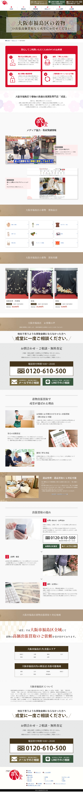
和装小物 (28, 782)
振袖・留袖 (29, 778)
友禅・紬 (28, 780)
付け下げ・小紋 (65, 778)
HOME (28, 772)
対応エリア (37, 774)
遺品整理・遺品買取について (60, 495)
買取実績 (29, 774)
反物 (62, 780)
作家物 (63, 782)
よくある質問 (47, 774)
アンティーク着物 (48, 782)
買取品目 (29, 776)
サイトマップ (48, 785)
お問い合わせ (30, 785)
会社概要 (39, 785)
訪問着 (46, 778)
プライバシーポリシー (60, 785)
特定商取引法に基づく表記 (33, 786)
